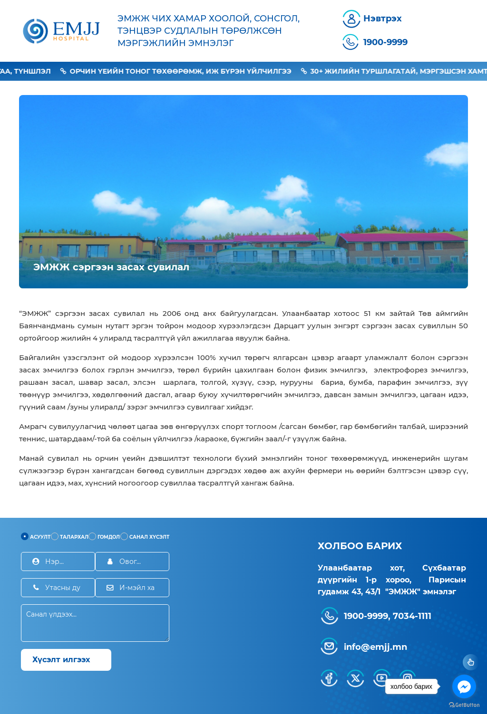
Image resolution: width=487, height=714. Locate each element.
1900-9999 (385, 42)
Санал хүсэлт (144, 536)
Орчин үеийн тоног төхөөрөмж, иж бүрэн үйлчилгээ (189, 71)
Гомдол (104, 536)
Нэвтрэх (382, 18)
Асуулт (35, 536)
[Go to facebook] (464, 686)
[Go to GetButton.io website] (464, 704)
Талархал (69, 536)
